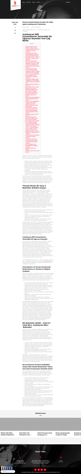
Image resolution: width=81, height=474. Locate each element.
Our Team (28, 2)
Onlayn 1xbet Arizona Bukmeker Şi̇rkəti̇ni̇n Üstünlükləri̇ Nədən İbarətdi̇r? (33, 99)
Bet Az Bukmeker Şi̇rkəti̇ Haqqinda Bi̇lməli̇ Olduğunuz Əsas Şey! (32, 76)
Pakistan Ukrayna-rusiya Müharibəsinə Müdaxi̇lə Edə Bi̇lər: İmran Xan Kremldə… (32, 89)
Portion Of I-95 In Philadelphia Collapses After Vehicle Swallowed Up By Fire (32, 102)
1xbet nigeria (47, 261)
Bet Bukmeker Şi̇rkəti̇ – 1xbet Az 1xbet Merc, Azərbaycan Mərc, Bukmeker (33, 58)
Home (23, 2)
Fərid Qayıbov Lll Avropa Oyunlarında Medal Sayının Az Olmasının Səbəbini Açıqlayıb (32, 54)
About (33, 2)
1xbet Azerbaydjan (36, 27)
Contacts (38, 2)
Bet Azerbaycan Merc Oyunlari (32, 86)
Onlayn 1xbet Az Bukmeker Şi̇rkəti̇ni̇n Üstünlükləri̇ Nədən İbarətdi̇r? (32, 112)
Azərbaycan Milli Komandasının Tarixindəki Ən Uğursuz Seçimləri (32, 50)
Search (68, 2)
